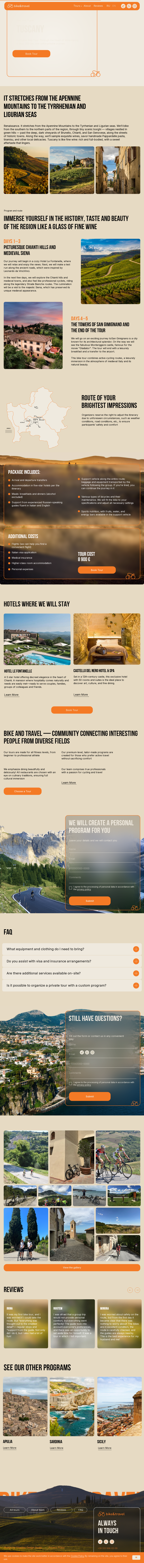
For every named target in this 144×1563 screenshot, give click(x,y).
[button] (31, 53)
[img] (25, 1406)
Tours (76, 5)
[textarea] (102, 878)
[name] (102, 849)
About (87, 5)
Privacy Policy (57, 1547)
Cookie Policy (77, 1556)
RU (108, 5)
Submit (90, 900)
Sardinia (56, 1442)
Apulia (7, 1442)
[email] (102, 858)
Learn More (80, 694)
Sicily (101, 1442)
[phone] (102, 868)
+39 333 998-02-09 (107, 1548)
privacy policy (84, 889)
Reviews (98, 5)
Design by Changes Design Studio (23, 1547)
